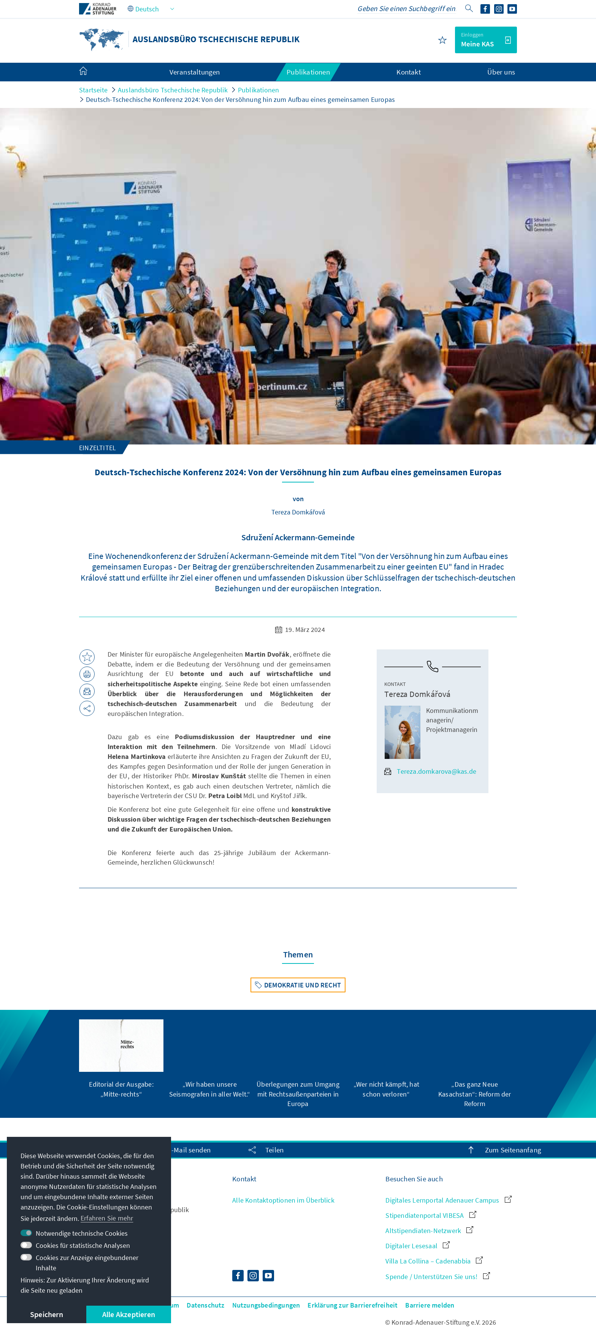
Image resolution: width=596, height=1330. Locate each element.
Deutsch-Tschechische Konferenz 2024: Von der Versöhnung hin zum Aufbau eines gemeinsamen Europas (240, 99)
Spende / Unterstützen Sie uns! (437, 1276)
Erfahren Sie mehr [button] (107, 1218)
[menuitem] (91, 72)
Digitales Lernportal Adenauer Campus (448, 1200)
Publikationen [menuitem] (308, 71)
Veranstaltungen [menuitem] (195, 71)
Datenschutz (205, 1305)
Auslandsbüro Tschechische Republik (173, 90)
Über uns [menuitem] (501, 71)
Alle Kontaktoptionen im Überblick (283, 1200)
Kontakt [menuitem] (408, 71)
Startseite (93, 90)
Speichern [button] (46, 1314)
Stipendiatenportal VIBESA (430, 1215)
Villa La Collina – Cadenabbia (434, 1261)
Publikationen (258, 90)
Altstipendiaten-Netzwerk (429, 1230)
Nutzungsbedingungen (266, 1305)
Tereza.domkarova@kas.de (430, 771)
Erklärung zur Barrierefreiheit (353, 1305)
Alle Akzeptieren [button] (128, 1314)
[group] (121, 1059)
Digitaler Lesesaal (417, 1245)
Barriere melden (429, 1305)
